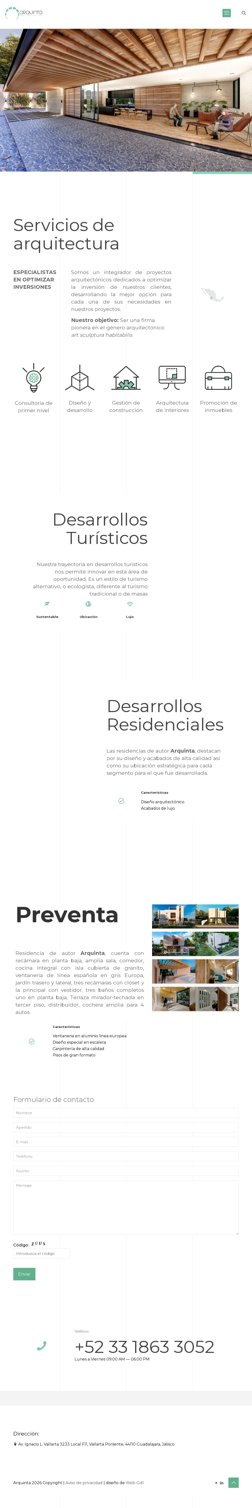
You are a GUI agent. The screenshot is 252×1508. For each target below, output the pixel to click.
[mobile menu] (226, 13)
